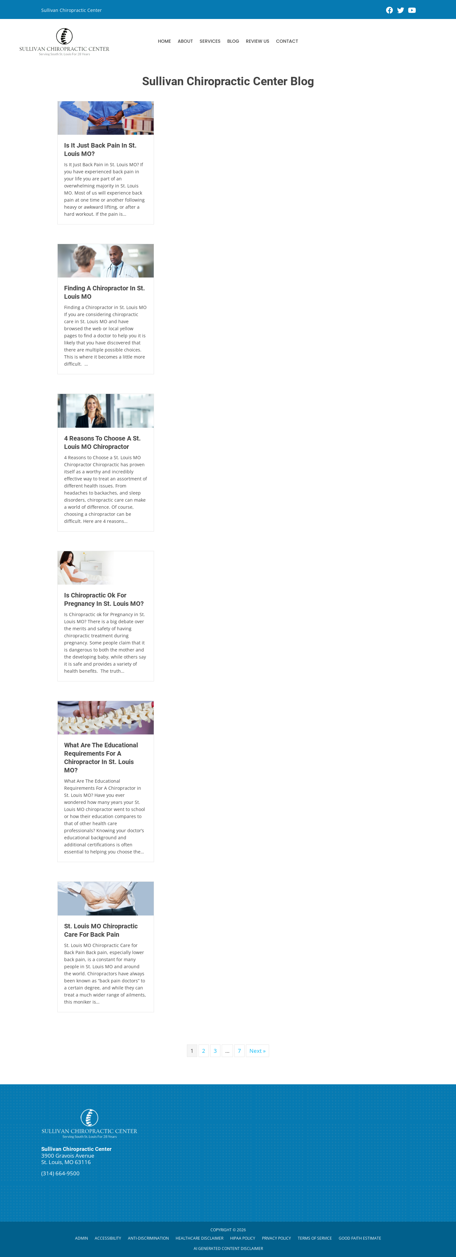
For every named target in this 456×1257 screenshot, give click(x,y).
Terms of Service (315, 1238)
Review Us (257, 41)
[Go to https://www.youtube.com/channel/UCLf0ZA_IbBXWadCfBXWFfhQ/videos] (411, 10)
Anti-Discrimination (148, 1238)
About (185, 41)
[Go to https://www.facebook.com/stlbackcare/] (389, 10)
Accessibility (108, 1238)
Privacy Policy (276, 1238)
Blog (233, 41)
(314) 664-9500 (60, 1173)
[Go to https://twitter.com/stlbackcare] (400, 10)
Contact (287, 41)
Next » (257, 1050)
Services (210, 41)
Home (164, 41)
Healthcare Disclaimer (199, 1238)
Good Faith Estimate (360, 1238)
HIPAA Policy (242, 1238)
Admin (81, 1238)
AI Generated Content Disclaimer (228, 1248)
